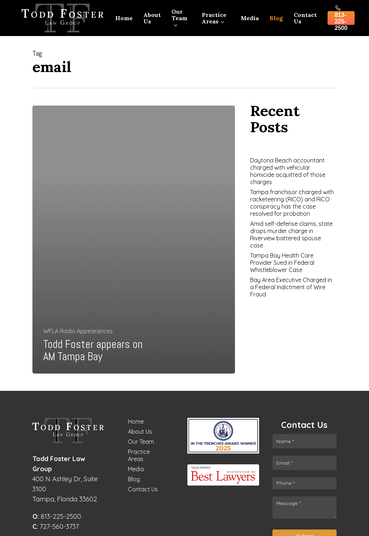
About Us (140, 431)
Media (136, 469)
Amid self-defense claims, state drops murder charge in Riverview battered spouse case (291, 234)
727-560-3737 (55, 526)
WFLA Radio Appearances (78, 331)
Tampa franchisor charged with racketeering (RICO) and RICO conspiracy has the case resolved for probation (292, 202)
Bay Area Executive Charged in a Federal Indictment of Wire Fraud (291, 287)
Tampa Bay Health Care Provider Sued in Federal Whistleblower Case (282, 262)
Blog (134, 479)
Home (136, 421)
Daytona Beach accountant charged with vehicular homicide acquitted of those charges (287, 171)
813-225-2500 (56, 516)
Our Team (141, 441)
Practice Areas (139, 455)
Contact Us (143, 489)
